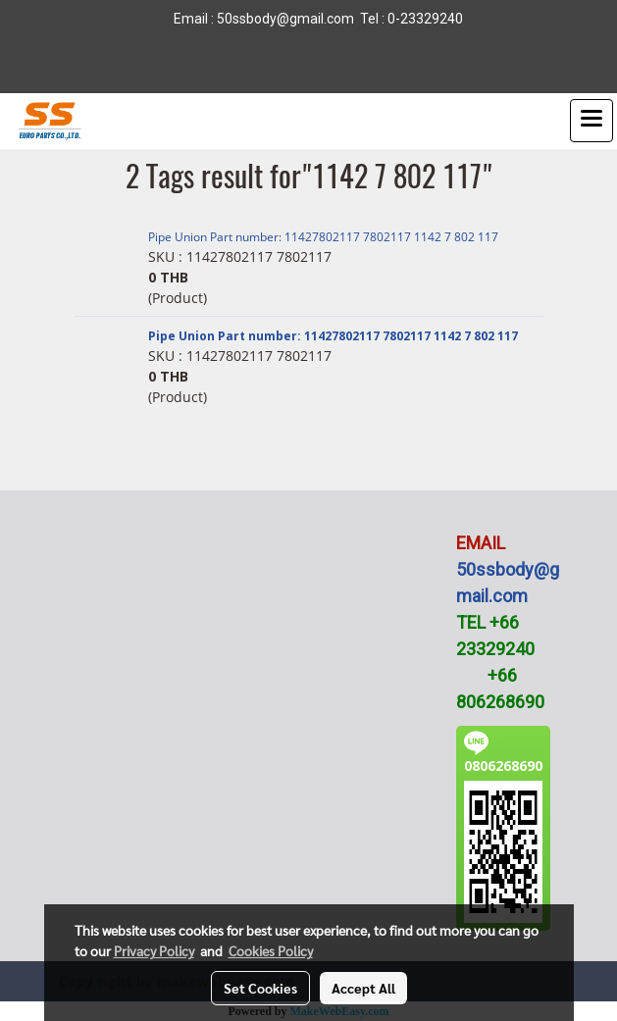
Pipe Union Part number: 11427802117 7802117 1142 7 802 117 (323, 237)
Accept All (363, 987)
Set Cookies (260, 987)
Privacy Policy (154, 950)
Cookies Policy (271, 950)
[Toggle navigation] (591, 120)
